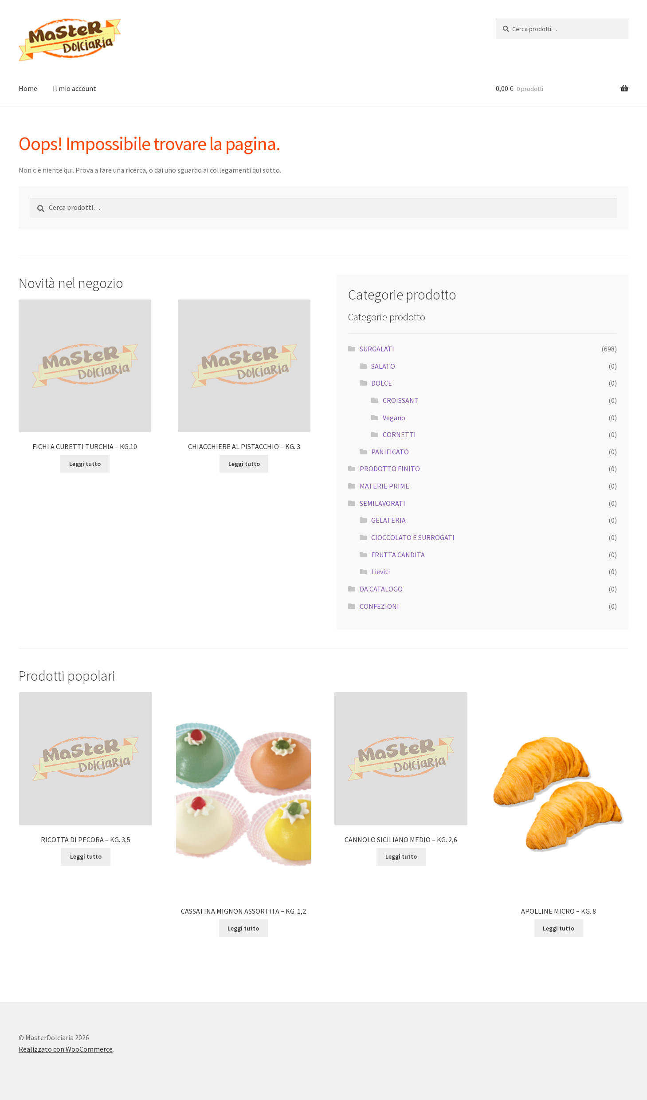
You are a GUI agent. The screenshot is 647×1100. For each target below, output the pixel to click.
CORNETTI (399, 434)
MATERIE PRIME (384, 485)
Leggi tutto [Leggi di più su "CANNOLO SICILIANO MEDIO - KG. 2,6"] (401, 856)
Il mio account (74, 88)
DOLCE (381, 382)
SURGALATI (377, 348)
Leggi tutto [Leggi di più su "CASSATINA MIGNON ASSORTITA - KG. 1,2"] (243, 928)
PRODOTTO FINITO (390, 468)
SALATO (383, 366)
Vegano (394, 417)
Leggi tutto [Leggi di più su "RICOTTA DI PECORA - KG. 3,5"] (86, 856)
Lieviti (380, 571)
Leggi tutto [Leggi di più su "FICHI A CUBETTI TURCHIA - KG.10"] (85, 464)
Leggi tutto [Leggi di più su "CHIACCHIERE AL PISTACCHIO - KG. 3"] (244, 464)
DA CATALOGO (381, 588)
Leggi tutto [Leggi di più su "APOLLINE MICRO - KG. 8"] (558, 928)
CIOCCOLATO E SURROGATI (413, 537)
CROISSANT (401, 400)
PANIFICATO (390, 451)
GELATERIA (388, 520)
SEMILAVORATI (382, 503)
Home (28, 88)
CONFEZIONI (379, 606)
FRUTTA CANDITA (398, 554)
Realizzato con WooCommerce (66, 1049)
